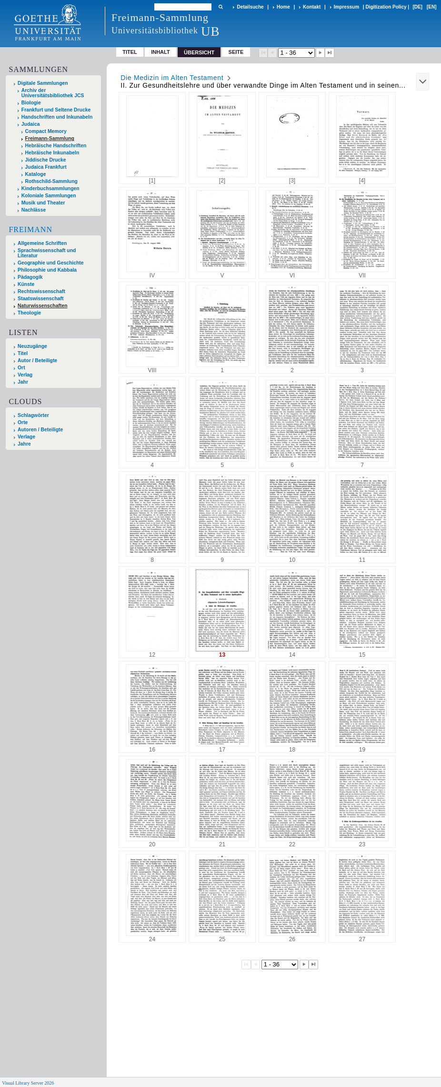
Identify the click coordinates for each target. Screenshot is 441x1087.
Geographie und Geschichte (51, 262)
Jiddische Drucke (45, 160)
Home (283, 7)
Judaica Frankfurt (46, 167)
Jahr (23, 382)
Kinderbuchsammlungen (50, 188)
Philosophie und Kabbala (47, 270)
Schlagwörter (33, 415)
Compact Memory (46, 131)
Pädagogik (30, 277)
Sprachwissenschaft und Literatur (47, 253)
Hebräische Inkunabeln (52, 152)
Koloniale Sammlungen (48, 195)
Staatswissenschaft (40, 298)
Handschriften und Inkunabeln (57, 117)
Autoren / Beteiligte (40, 429)
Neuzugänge (32, 346)
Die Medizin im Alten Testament (171, 77)
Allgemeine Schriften (42, 243)
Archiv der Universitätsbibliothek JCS (52, 93)
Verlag (25, 374)
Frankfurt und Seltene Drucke (56, 109)
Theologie (29, 312)
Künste (26, 284)
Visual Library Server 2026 (28, 1083)
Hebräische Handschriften (56, 145)
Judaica (30, 124)
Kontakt (312, 7)
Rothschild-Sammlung (51, 181)
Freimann (30, 229)
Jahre (24, 444)
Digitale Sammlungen (43, 83)
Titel (129, 52)
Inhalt (160, 52)
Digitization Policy (385, 7)
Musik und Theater (43, 202)
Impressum (346, 7)
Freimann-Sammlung (49, 138)
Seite (236, 52)
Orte (23, 422)
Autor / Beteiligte (37, 360)
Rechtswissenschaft (41, 291)
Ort (21, 367)
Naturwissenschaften (43, 305)
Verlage (26, 436)
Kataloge (35, 174)
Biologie (31, 102)
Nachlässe (33, 210)
